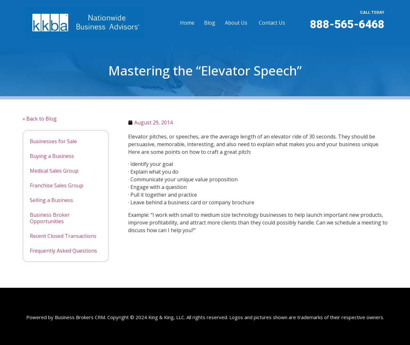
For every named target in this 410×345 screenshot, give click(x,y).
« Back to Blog (39, 118)
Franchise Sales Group (56, 185)
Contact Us (272, 22)
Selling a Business (51, 200)
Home (187, 22)
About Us (236, 22)
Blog (209, 22)
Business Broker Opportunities (50, 218)
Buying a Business (52, 156)
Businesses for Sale (53, 141)
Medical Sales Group (54, 170)
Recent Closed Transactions (63, 235)
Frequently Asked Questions (63, 250)
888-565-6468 (347, 24)
